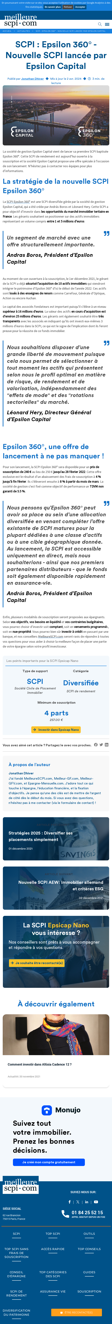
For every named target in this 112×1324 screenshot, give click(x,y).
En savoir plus (53, 6)
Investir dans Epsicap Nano (56, 729)
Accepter (80, 7)
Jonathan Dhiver (32, 78)
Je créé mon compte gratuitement (48, 1162)
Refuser (68, 7)
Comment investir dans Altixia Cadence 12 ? (40, 1064)
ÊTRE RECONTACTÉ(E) (76, 1312)
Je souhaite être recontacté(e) (37, 963)
